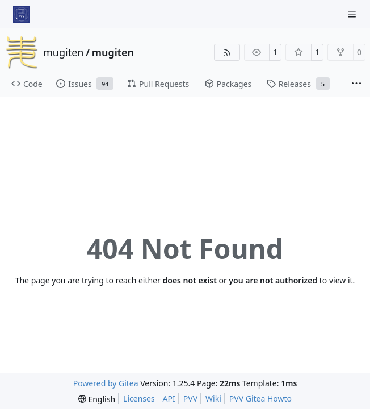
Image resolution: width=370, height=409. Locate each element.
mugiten (63, 52)
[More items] (356, 84)
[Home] (21, 14)
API (169, 398)
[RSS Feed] (227, 52)
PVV (190, 398)
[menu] (96, 399)
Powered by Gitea (105, 383)
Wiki (213, 398)
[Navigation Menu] (353, 14)
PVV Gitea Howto (260, 398)
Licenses (139, 398)
